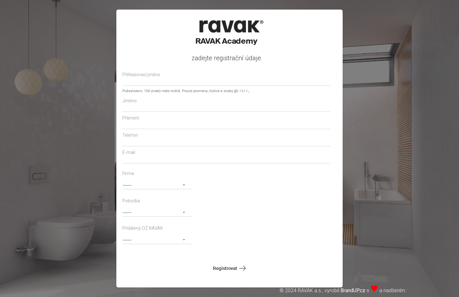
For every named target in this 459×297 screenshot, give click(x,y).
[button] (158, 184)
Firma (128, 173)
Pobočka (131, 200)
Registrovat (225, 268)
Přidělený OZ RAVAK (142, 228)
